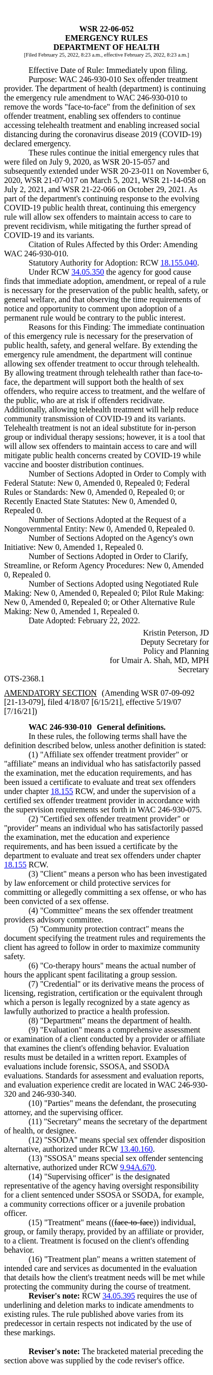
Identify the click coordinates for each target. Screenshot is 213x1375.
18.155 (62, 791)
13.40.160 (136, 1149)
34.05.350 (87, 272)
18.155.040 (179, 262)
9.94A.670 (137, 1167)
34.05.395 (118, 1295)
